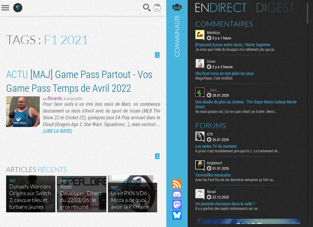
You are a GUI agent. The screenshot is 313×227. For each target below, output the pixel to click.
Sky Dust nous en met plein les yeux (224, 73)
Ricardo (54, 98)
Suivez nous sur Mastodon (177, 204)
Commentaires (224, 23)
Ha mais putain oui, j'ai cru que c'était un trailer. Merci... (236, 111)
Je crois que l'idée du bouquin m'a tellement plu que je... (236, 49)
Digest (275, 7)
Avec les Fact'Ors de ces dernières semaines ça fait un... (235, 179)
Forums (210, 125)
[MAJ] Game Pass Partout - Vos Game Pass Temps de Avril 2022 (79, 81)
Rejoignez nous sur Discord (177, 194)
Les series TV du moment (216, 146)
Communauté (176, 84)
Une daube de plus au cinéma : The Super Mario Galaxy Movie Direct (245, 104)
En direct (220, 7)
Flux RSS (177, 183)
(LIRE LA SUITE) (57, 131)
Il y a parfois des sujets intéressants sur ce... (227, 208)
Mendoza (213, 32)
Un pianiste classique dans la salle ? (225, 203)
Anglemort (214, 162)
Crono (211, 61)
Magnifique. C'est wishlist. (214, 78)
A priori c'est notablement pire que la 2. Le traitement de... (237, 150)
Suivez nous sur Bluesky (177, 215)
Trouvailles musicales (213, 175)
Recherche (147, 7)
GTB (210, 134)
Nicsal (211, 191)
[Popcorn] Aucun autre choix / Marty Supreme (232, 44)
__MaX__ (213, 89)
